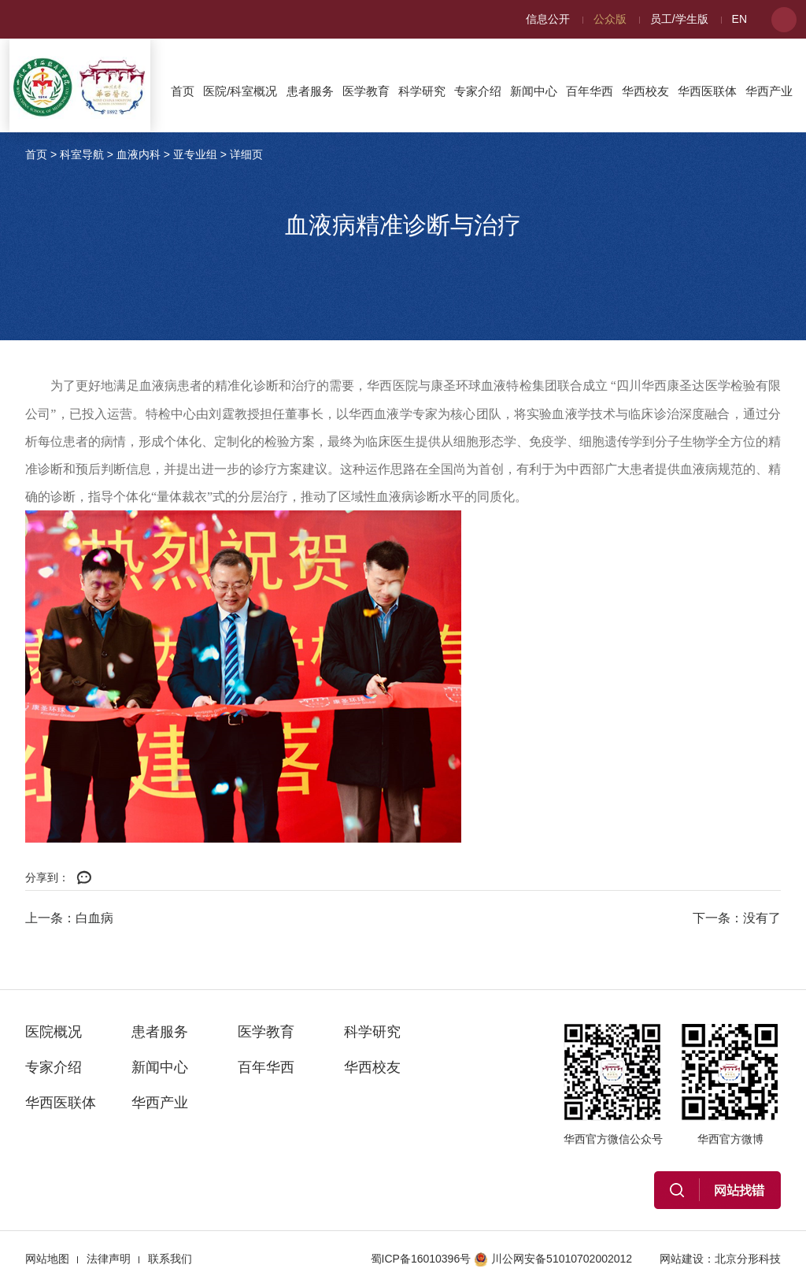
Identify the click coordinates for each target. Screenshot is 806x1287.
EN (739, 19)
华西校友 (645, 91)
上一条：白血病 (69, 918)
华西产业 (769, 91)
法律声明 (109, 1258)
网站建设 (682, 1258)
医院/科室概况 (240, 91)
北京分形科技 (748, 1258)
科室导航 (82, 154)
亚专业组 (195, 154)
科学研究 (422, 91)
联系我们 (170, 1258)
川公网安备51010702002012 (553, 1258)
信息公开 (548, 19)
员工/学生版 (679, 19)
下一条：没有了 (737, 918)
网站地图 (47, 1258)
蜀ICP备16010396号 (421, 1258)
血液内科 (138, 154)
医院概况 (53, 1032)
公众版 (610, 19)
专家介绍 (477, 91)
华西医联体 (707, 91)
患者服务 (310, 91)
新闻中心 (533, 91)
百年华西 (589, 91)
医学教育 (366, 91)
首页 (182, 91)
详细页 (246, 154)
